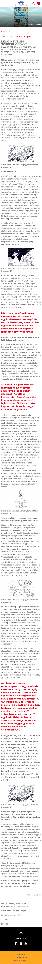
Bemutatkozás (21, 961)
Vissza (5, 32)
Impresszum (21, 957)
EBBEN (22, 111)
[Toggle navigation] (38, 3)
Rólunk (21, 954)
